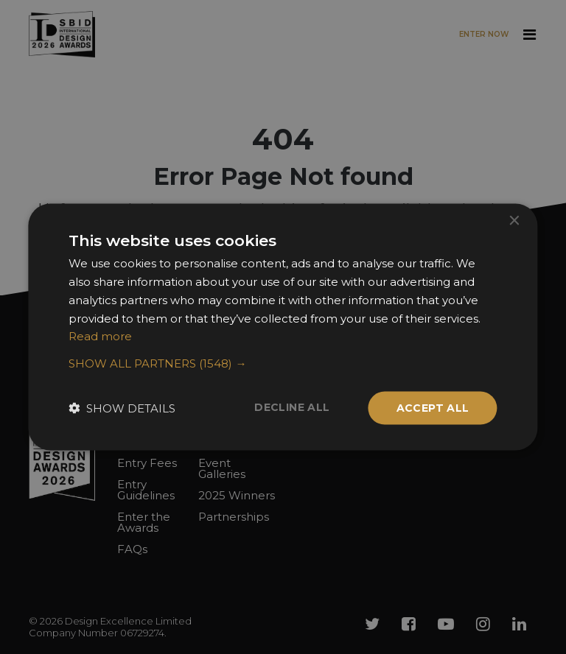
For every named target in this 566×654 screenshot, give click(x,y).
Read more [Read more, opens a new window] (100, 336)
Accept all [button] (432, 408)
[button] (283, 363)
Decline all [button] (291, 407)
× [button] (514, 221)
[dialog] (283, 327)
